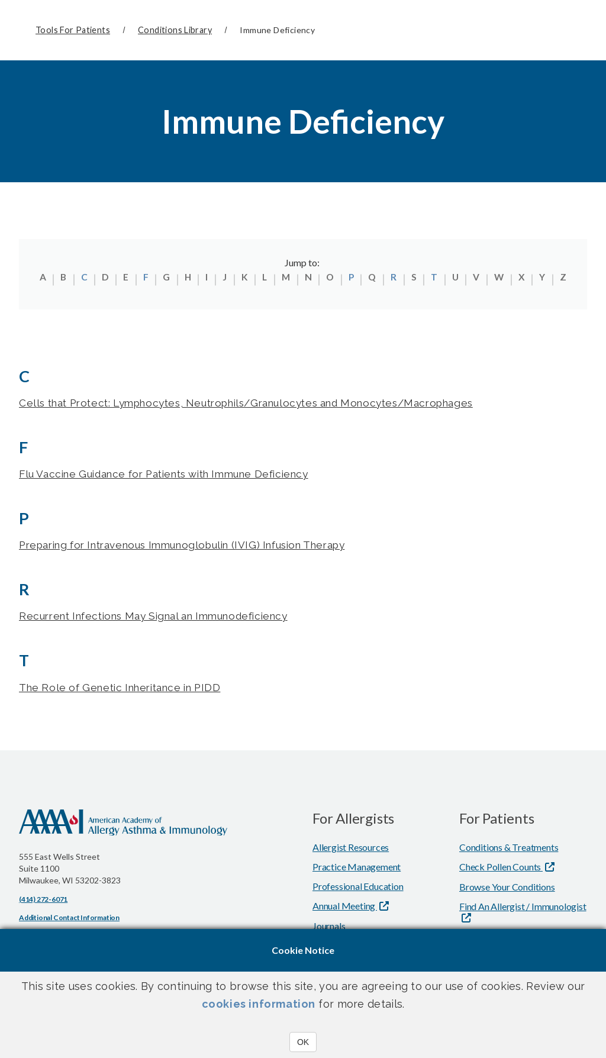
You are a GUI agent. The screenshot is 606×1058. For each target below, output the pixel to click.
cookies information (258, 1004)
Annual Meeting (344, 908)
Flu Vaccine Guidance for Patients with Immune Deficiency (177, 474)
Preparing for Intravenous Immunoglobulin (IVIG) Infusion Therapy (197, 546)
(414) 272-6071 (43, 901)
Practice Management (356, 869)
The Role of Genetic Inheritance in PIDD (127, 689)
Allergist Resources (350, 849)
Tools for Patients (73, 30)
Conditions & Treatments (508, 849)
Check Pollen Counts (501, 869)
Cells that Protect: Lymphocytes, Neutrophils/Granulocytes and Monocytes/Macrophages (264, 402)
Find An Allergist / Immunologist (522, 908)
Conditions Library (175, 30)
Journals (328, 928)
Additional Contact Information (69, 919)
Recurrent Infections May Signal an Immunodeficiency (165, 618)
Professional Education (358, 888)
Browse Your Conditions (507, 889)
